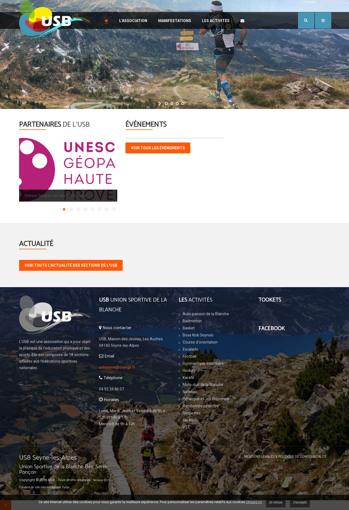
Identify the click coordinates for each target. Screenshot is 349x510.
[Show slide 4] (85, 209)
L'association (133, 21)
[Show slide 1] (64, 209)
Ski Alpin (190, 420)
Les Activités (216, 21)
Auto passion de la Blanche (206, 314)
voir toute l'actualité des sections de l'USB (71, 265)
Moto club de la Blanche (203, 384)
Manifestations (174, 21)
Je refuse (275, 502)
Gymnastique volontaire (203, 363)
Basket (189, 328)
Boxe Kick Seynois (198, 335)
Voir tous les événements (158, 148)
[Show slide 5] (92, 209)
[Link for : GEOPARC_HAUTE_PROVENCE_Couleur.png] (68, 170)
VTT (186, 427)
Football (189, 356)
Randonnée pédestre (201, 406)
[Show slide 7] (106, 209)
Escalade (190, 349)
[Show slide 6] (99, 209)
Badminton (192, 321)
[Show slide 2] (71, 209)
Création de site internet (35, 487)
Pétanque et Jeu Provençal (206, 399)
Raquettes (192, 413)
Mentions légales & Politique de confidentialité (285, 457)
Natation (190, 392)
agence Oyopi (60, 487)
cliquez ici (254, 502)
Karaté (188, 377)
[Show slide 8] (114, 209)
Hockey (189, 370)
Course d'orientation (200, 342)
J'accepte (300, 502)
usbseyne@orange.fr (117, 367)
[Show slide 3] (78, 209)
